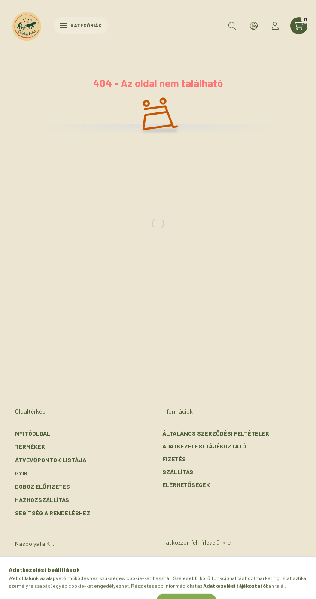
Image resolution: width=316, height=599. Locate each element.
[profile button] (275, 25)
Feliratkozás (196, 572)
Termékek (30, 446)
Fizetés (174, 459)
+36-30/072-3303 (51, 578)
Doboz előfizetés (42, 486)
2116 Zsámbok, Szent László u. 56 (75, 565)
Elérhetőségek (186, 484)
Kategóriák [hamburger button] (81, 25)
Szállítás (177, 471)
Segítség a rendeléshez (52, 513)
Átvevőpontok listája (50, 459)
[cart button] (298, 25)
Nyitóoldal (32, 433)
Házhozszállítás (42, 499)
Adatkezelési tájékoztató (204, 446)
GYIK (21, 473)
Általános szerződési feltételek (215, 433)
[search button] (232, 25)
